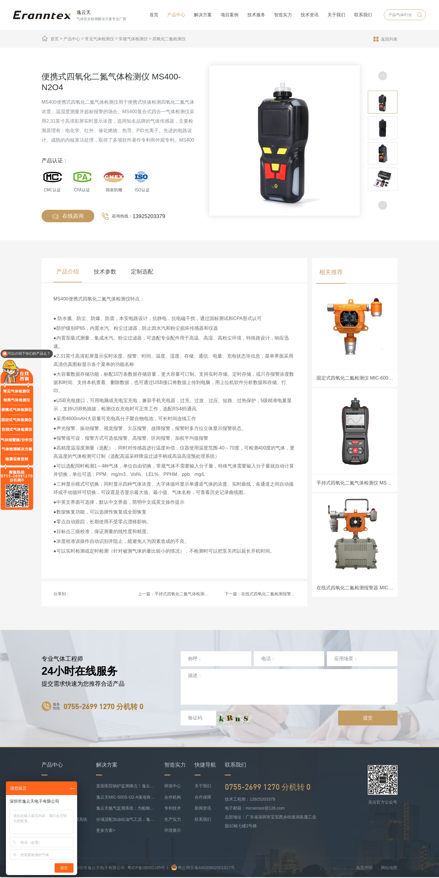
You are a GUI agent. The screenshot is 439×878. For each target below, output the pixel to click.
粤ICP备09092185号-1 (148, 868)
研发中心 (172, 786)
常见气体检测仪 (99, 38)
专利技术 (172, 809)
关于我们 (336, 14)
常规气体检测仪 (133, 38)
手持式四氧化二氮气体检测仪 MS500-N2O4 (195, 594)
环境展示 (172, 831)
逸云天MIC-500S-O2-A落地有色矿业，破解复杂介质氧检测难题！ (125, 797)
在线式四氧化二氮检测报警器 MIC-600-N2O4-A (285, 594)
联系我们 (363, 14)
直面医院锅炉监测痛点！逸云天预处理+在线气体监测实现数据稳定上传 (125, 786)
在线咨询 (68, 216)
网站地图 (389, 868)
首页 (153, 14)
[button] (382, 205)
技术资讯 (310, 14)
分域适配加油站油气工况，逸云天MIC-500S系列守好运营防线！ (125, 820)
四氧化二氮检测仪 (169, 38)
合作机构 (172, 797)
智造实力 (283, 14)
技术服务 (256, 14)
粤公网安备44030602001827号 (203, 868)
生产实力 (172, 820)
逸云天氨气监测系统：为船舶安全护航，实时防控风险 (125, 809)
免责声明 (364, 868)
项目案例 (229, 14)
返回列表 (385, 38)
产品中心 (176, 14)
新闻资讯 (203, 809)
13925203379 (149, 216)
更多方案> (105, 831)
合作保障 (203, 797)
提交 (368, 718)
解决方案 (203, 14)
